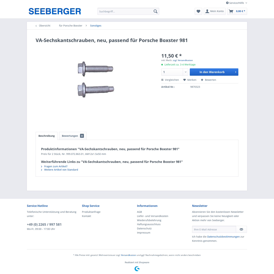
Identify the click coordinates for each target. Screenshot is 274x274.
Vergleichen (170, 79)
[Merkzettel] (198, 11)
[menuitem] (128, 11)
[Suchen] (155, 11)
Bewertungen (73, 136)
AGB (139, 211)
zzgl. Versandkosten (183, 60)
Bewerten (208, 79)
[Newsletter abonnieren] (241, 229)
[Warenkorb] (237, 11)
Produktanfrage (91, 211)
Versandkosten (128, 255)
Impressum (143, 232)
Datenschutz (144, 228)
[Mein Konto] (215, 11)
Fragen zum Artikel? (54, 166)
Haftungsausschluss (149, 224)
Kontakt (86, 216)
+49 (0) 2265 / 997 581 (44, 224)
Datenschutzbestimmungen (223, 236)
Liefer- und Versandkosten (152, 216)
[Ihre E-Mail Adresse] (214, 229)
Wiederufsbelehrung (149, 220)
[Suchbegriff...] (128, 11)
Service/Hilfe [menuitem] (235, 3)
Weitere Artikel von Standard (59, 169)
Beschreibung (46, 135)
